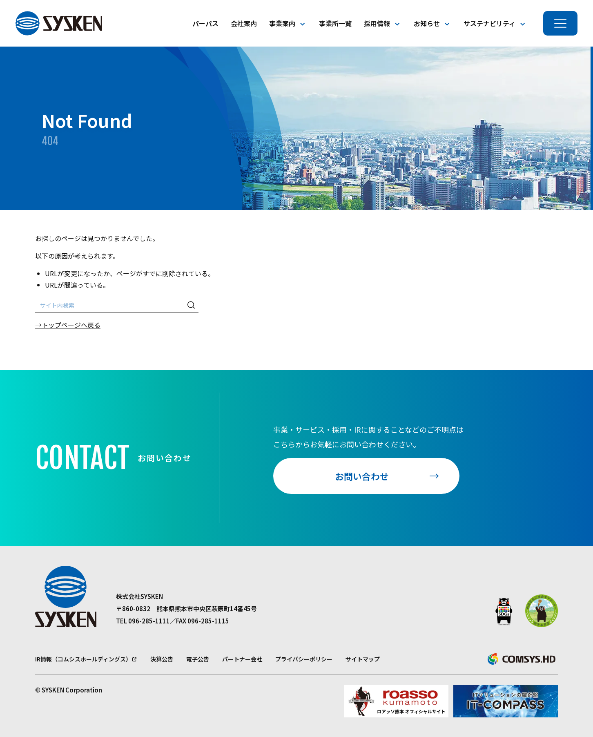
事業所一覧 (335, 23)
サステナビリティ (489, 23)
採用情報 (377, 23)
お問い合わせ (362, 475)
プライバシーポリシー (303, 659)
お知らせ (427, 23)
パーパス (205, 23)
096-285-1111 (149, 620)
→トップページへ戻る (67, 325)
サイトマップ (363, 659)
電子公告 (197, 659)
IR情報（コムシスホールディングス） (83, 659)
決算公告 (161, 659)
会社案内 (244, 23)
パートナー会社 (242, 659)
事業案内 (282, 23)
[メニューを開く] (560, 23)
